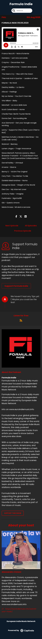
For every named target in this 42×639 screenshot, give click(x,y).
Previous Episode (22, 230)
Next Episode (11, 225)
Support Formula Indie (16, 286)
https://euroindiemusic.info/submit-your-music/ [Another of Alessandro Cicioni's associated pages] (19, 610)
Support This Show (12, 513)
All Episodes (31, 225)
